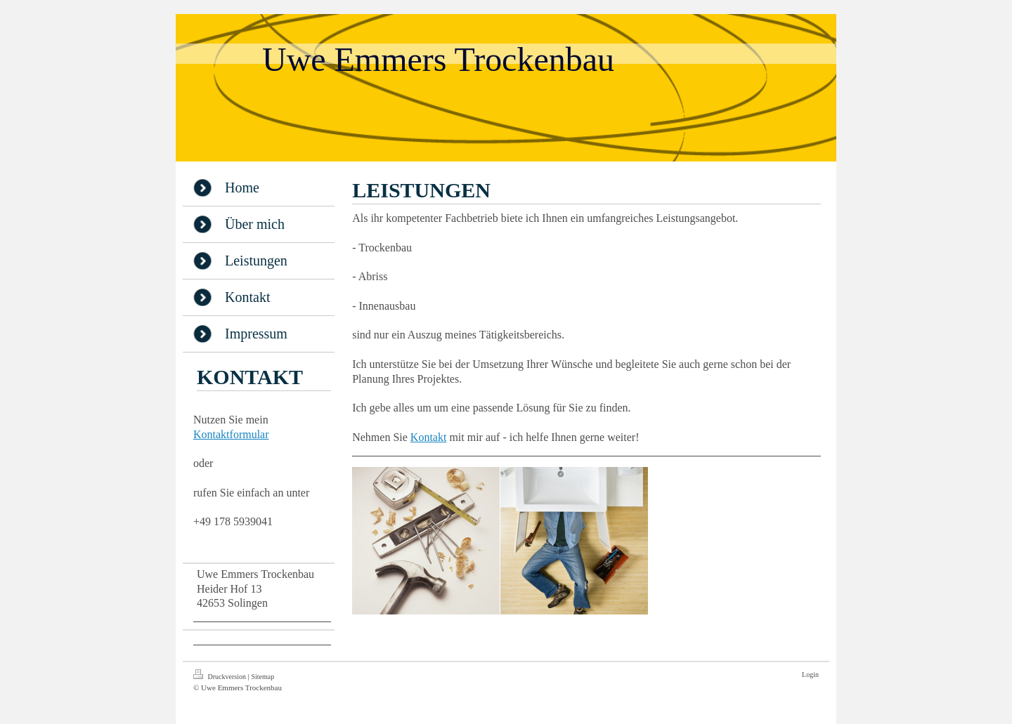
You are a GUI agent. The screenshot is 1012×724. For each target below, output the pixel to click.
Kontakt (428, 437)
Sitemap (262, 676)
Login (810, 674)
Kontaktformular (231, 434)
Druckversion (220, 674)
